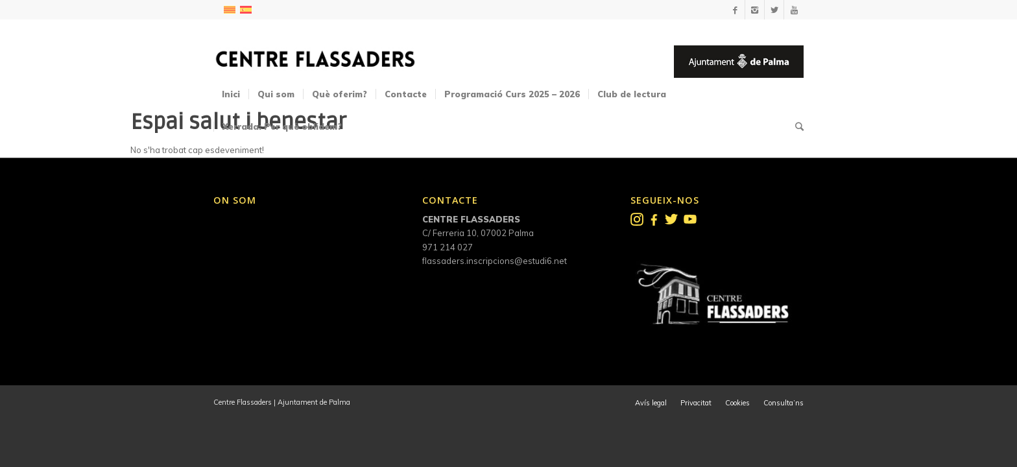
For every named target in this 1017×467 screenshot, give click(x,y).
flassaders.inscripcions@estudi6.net (494, 261)
